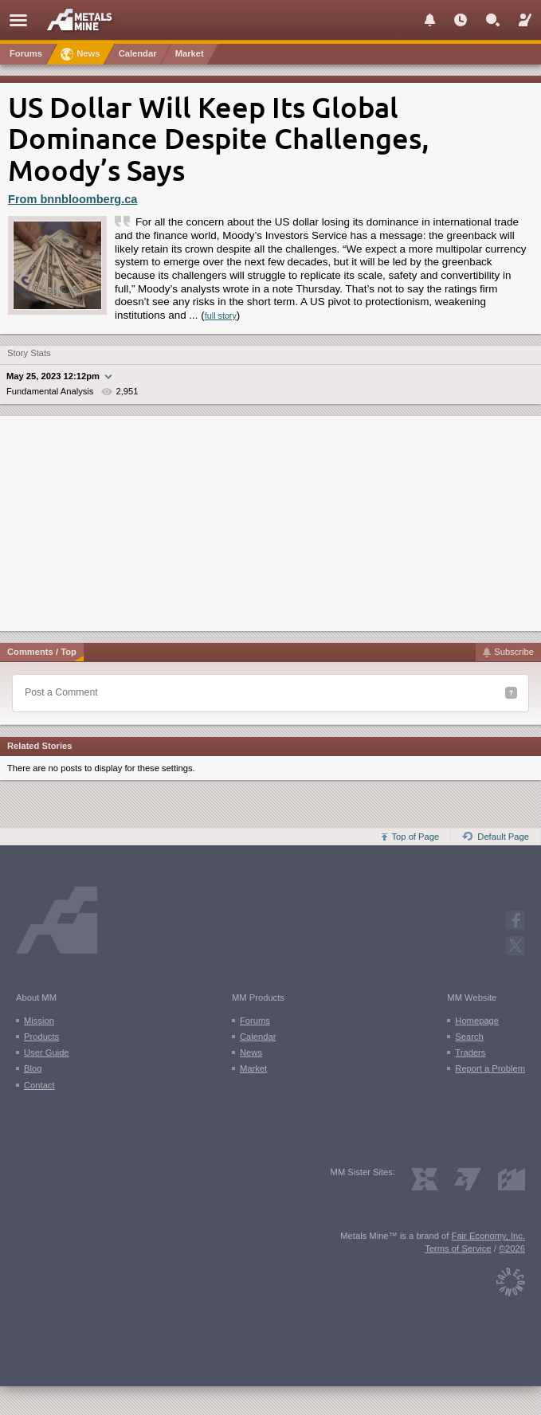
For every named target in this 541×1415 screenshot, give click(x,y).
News (251, 1052)
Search (469, 1036)
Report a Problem (490, 1068)
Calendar (258, 1036)
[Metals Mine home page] (83, 19)
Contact (39, 1085)
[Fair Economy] (510, 1278)
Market (253, 1068)
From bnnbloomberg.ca (72, 199)
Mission (39, 1020)
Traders (470, 1052)
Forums (255, 1020)
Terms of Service (458, 1248)
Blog (32, 1068)
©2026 (512, 1248)
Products (41, 1036)
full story (221, 315)
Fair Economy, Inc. (488, 1236)
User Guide (46, 1052)
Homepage (477, 1020)
